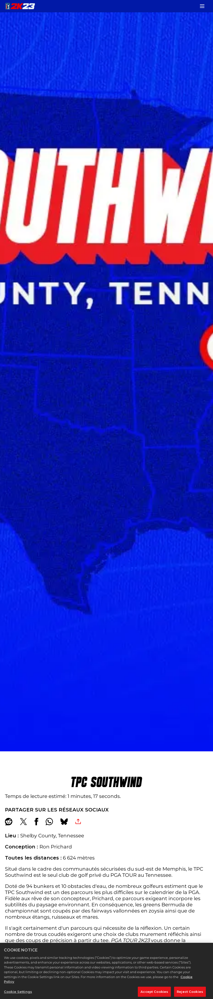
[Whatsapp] (49, 821)
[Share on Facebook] (36, 821)
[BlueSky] (64, 821)
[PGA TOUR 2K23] (20, 6)
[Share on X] (23, 821)
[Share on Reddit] (8, 821)
